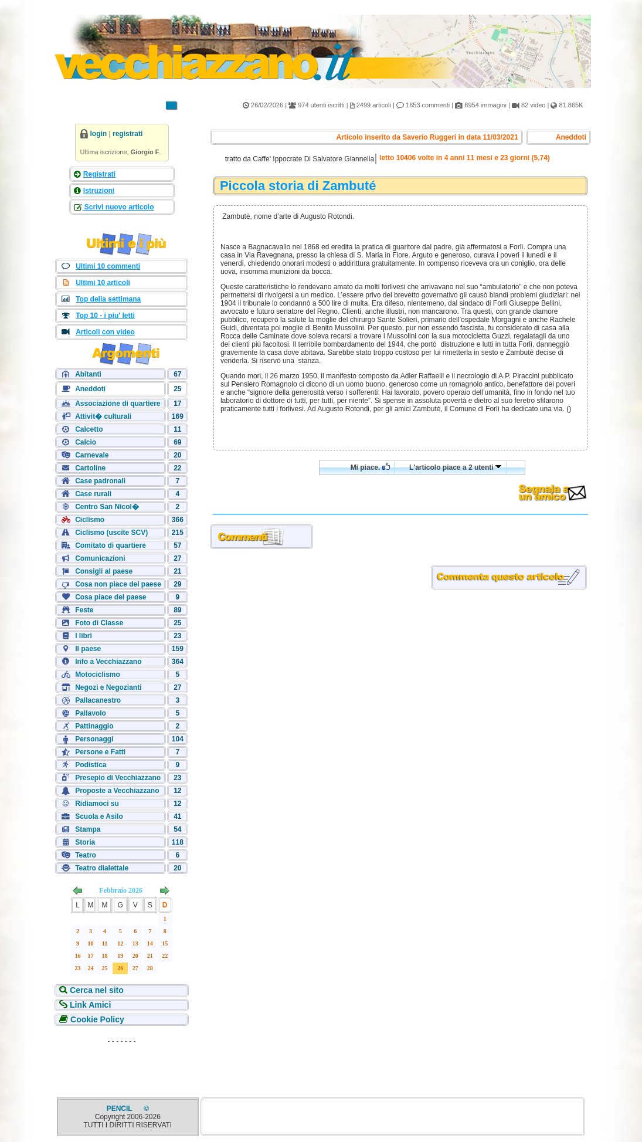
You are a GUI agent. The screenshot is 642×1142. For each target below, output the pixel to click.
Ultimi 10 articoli (103, 283)
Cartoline (90, 468)
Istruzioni (98, 191)
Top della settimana (108, 299)
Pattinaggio (94, 726)
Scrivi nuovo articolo (118, 207)
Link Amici (89, 1004)
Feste (84, 610)
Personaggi (94, 739)
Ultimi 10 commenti (108, 266)
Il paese (88, 649)
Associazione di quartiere (117, 403)
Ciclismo (89, 520)
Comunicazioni (100, 558)
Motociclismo (97, 674)
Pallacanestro (98, 700)
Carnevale (91, 455)
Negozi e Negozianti (108, 687)
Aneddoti (90, 389)
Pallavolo (90, 713)
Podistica (90, 765)
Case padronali (100, 481)
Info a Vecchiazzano (108, 662)
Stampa (87, 829)
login (98, 134)
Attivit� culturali (103, 416)
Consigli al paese (104, 571)
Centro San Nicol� (107, 507)
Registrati (99, 174)
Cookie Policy (96, 1019)
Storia (85, 842)
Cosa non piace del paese (118, 584)
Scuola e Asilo (99, 816)
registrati (127, 134)
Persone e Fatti (100, 752)
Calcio (85, 442)
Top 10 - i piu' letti (105, 315)
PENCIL (120, 1108)
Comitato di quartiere (110, 545)
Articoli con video (105, 332)
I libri (83, 636)
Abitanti (88, 374)
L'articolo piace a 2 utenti (455, 467)
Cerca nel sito (95, 990)
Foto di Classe (99, 623)
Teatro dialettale (101, 868)
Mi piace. (370, 467)
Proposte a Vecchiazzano (117, 791)
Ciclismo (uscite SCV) (111, 532)
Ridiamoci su (97, 803)
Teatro (85, 855)
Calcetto (89, 429)
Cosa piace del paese (110, 597)
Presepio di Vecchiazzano (118, 778)
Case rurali (93, 494)
